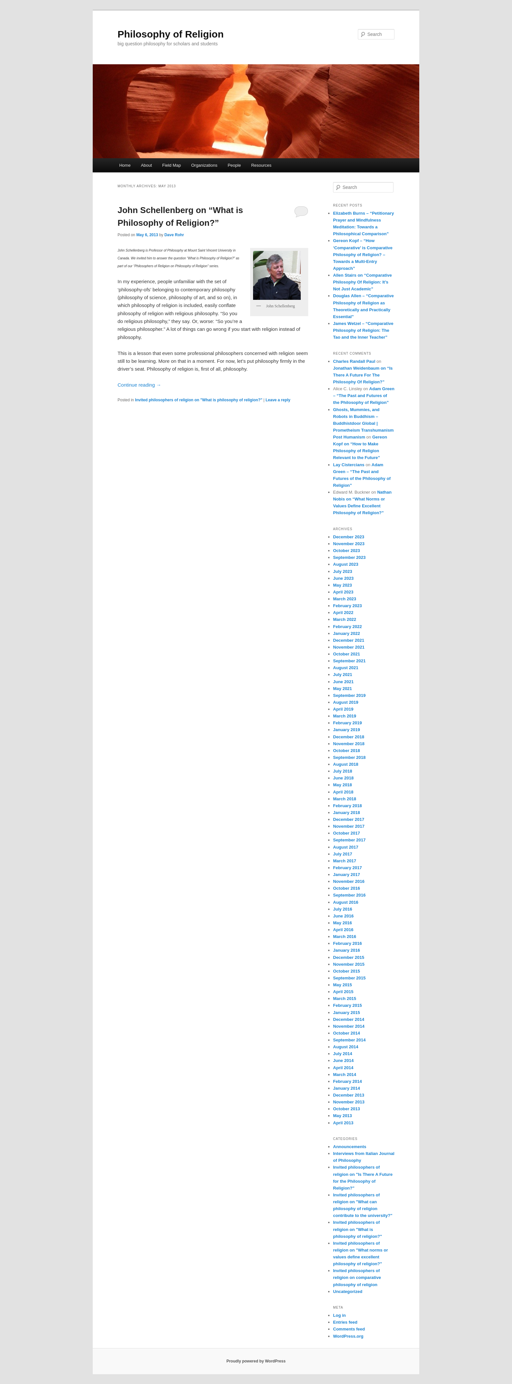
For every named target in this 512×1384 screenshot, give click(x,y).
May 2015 (342, 984)
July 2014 (342, 1053)
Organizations (204, 165)
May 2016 (342, 922)
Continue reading (139, 385)
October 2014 (346, 1033)
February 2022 (347, 626)
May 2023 (342, 585)
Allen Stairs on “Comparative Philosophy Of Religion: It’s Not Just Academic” (362, 282)
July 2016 (342, 909)
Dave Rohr (174, 235)
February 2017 (347, 867)
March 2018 (344, 798)
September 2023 (349, 557)
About (146, 165)
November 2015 (348, 964)
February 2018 (347, 805)
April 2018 (343, 792)
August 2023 (345, 564)
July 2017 (342, 854)
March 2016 (344, 936)
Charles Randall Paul (354, 361)
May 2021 (342, 688)
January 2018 (346, 812)
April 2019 (343, 709)
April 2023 (343, 592)
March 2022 (344, 619)
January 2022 (346, 633)
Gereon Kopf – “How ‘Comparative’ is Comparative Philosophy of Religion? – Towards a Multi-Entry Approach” (362, 254)
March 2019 (344, 716)
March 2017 (344, 860)
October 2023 (346, 550)
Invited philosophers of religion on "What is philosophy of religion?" (198, 400)
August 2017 (345, 847)
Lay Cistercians (348, 464)
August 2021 (345, 667)
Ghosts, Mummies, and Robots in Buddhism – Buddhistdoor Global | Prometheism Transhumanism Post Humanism (363, 423)
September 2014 (349, 1040)
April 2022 (343, 612)
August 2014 (345, 1046)
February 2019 (347, 722)
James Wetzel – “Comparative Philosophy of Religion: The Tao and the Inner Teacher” (363, 330)
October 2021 (346, 654)
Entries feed (345, 1322)
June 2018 (343, 778)
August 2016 (345, 902)
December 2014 (348, 1019)
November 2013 (348, 1102)
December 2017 (348, 819)
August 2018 (345, 764)
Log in (339, 1315)
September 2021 (349, 660)
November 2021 (348, 647)
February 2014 (347, 1081)
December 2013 (348, 1095)
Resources (261, 165)
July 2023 (342, 571)
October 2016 (346, 888)
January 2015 (346, 1012)
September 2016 (349, 895)
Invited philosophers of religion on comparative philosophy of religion (357, 1277)
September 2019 (349, 695)
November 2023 (348, 543)
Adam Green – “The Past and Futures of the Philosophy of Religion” (363, 395)
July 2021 (342, 674)
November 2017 (348, 826)
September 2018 (349, 757)
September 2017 (349, 840)
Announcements (349, 1146)
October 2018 (346, 750)
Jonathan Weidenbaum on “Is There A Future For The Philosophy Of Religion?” (363, 375)
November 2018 (348, 743)
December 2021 (348, 640)
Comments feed (349, 1329)
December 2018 (348, 736)
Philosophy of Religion (171, 34)
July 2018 (342, 771)
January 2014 (346, 1088)
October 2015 (346, 971)
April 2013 (343, 1122)
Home (125, 165)
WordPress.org (348, 1336)
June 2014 (343, 1060)
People (234, 165)
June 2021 (343, 681)
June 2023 (343, 578)
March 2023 (344, 598)
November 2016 (348, 881)
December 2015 (348, 957)
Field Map (171, 165)
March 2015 (344, 998)
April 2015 (343, 991)
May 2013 (342, 1115)
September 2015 (349, 978)
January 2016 (346, 950)
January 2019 (346, 729)
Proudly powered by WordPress (255, 1361)
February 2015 (347, 1005)
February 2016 (347, 943)
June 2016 (343, 916)
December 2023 (348, 536)
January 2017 (346, 874)
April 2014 (343, 1067)
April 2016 (343, 929)
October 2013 (346, 1108)
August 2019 (345, 702)
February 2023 (347, 605)
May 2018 (342, 784)
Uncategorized (347, 1291)
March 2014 (344, 1074)
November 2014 (348, 1026)
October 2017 (346, 833)
